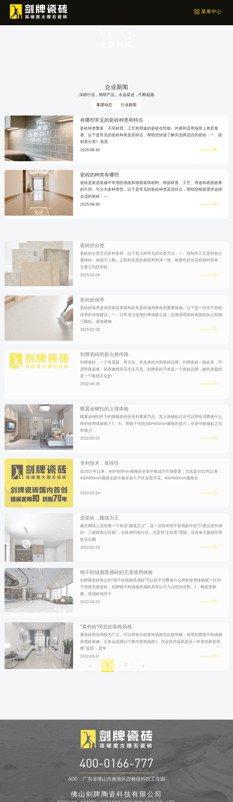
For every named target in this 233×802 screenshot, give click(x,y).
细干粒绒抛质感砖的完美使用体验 (116, 588)
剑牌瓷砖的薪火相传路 (104, 370)
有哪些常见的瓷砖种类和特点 (111, 122)
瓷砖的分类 (92, 261)
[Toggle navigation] (208, 10)
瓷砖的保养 (92, 316)
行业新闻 (129, 106)
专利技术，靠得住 (99, 479)
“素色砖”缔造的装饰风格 (106, 642)
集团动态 (104, 106)
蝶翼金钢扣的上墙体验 (104, 424)
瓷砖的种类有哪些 (99, 177)
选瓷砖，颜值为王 (99, 533)
